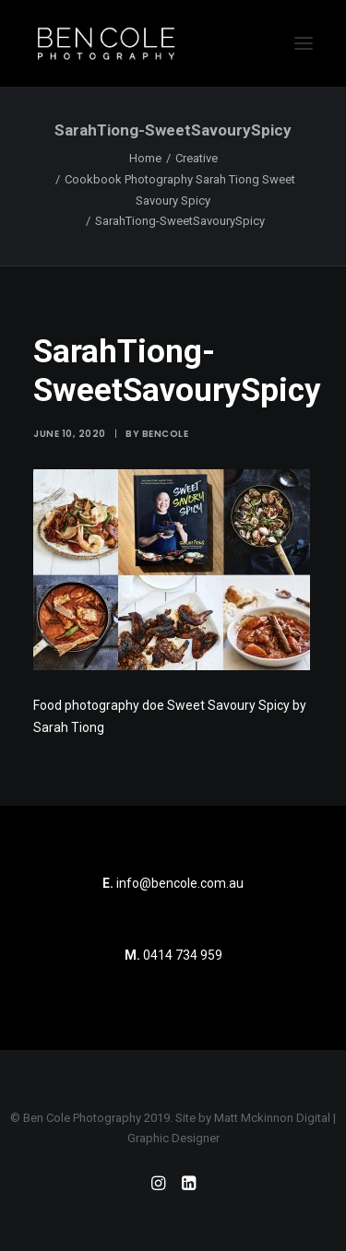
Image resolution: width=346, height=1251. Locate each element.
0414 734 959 (182, 955)
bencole (165, 434)
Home (145, 158)
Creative (196, 158)
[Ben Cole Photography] (106, 43)
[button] (303, 43)
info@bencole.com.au (173, 883)
